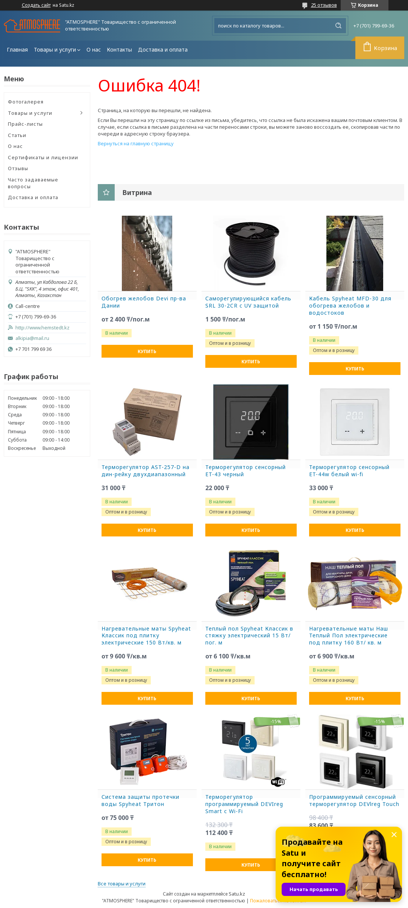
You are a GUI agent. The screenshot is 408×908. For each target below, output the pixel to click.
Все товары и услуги (122, 883)
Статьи (17, 135)
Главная (17, 49)
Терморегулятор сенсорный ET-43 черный (245, 471)
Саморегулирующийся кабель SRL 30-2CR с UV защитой (248, 302)
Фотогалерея (26, 101)
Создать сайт (36, 5)
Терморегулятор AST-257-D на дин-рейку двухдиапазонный (146, 471)
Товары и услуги (55, 49)
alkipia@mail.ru (32, 338)
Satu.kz (237, 893)
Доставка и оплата (163, 49)
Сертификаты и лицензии (43, 157)
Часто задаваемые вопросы (33, 183)
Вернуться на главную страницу (136, 143)
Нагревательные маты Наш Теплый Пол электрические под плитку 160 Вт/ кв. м (348, 635)
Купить (147, 351)
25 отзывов (324, 5)
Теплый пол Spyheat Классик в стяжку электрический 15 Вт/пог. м (249, 635)
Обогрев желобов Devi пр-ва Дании (144, 302)
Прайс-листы (25, 123)
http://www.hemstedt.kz (42, 328)
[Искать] (338, 25)
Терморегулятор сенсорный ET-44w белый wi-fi (349, 471)
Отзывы (18, 168)
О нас (93, 49)
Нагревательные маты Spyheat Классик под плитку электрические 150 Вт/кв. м (146, 635)
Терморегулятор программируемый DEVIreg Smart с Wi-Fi (244, 804)
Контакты (119, 49)
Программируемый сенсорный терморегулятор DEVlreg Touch (354, 800)
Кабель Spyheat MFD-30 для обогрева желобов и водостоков (350, 305)
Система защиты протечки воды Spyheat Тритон (140, 800)
